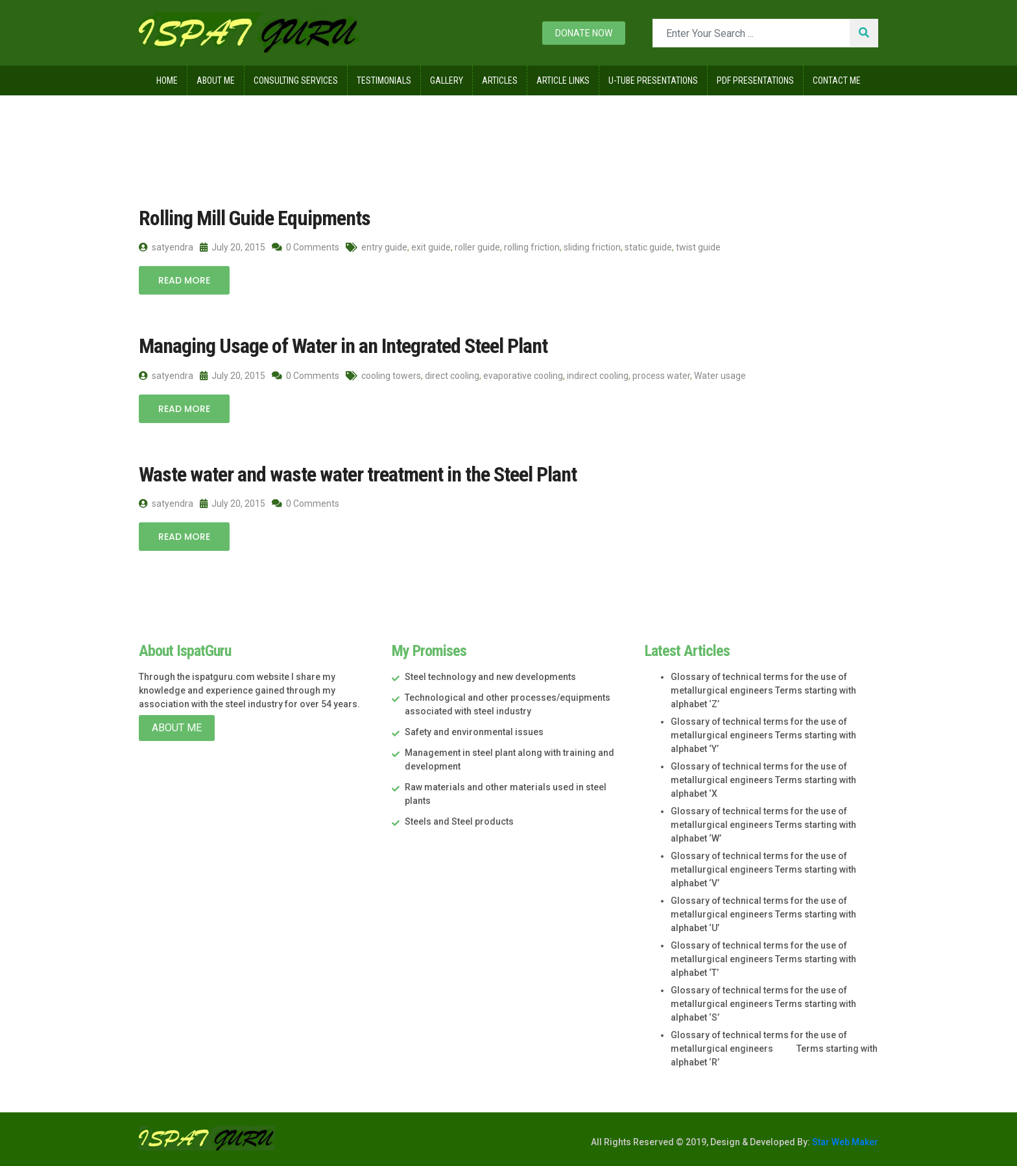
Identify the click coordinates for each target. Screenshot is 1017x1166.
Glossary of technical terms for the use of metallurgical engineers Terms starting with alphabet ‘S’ (763, 1004)
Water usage (720, 375)
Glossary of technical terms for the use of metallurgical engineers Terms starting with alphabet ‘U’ (763, 914)
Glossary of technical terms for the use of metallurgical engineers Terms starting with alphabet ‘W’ (763, 825)
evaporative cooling (523, 375)
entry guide (384, 247)
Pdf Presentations (755, 80)
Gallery (446, 80)
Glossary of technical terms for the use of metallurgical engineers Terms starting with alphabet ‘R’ (774, 1048)
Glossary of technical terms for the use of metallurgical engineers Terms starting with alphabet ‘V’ (763, 869)
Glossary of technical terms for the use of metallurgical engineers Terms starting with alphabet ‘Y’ (763, 735)
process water (661, 375)
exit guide (431, 247)
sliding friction (592, 247)
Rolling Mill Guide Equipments (254, 218)
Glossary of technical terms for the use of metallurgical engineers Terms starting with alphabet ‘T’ (763, 959)
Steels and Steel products (459, 821)
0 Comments (305, 247)
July (258, 122)
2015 (215, 122)
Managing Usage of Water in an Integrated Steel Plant (343, 346)
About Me (216, 80)
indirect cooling (597, 375)
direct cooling (452, 375)
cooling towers (391, 375)
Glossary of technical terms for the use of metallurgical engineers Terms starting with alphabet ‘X (763, 780)
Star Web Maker (844, 1142)
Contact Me (837, 80)
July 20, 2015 (232, 247)
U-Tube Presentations (653, 80)
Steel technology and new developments (490, 677)
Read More (184, 280)
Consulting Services (296, 80)
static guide (648, 247)
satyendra (166, 247)
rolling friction (532, 247)
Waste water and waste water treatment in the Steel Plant (358, 474)
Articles (500, 80)
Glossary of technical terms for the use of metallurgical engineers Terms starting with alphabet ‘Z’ (763, 690)
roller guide (477, 247)
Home (167, 80)
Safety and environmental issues (474, 732)
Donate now (583, 33)
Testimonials (384, 80)
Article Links (563, 80)
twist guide (698, 247)
